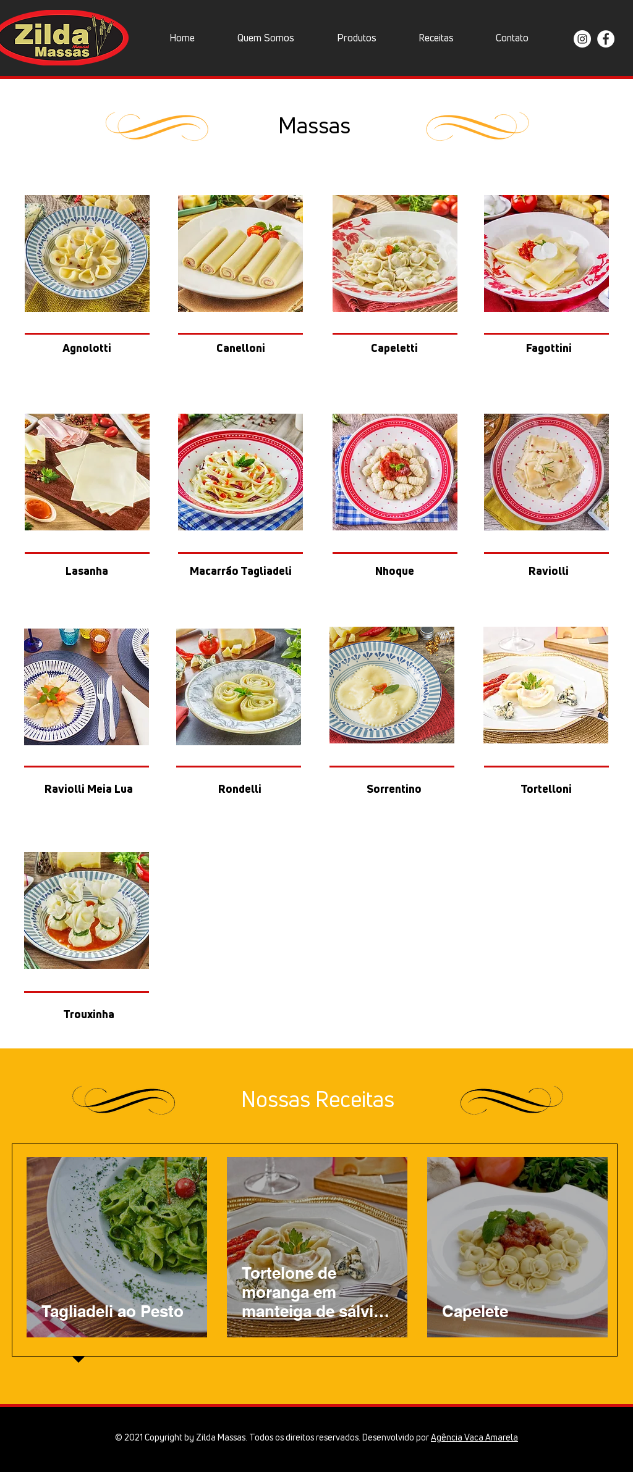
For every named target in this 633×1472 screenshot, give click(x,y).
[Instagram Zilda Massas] (582, 39)
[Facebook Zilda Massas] (605, 39)
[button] (356, 37)
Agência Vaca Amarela (474, 1437)
